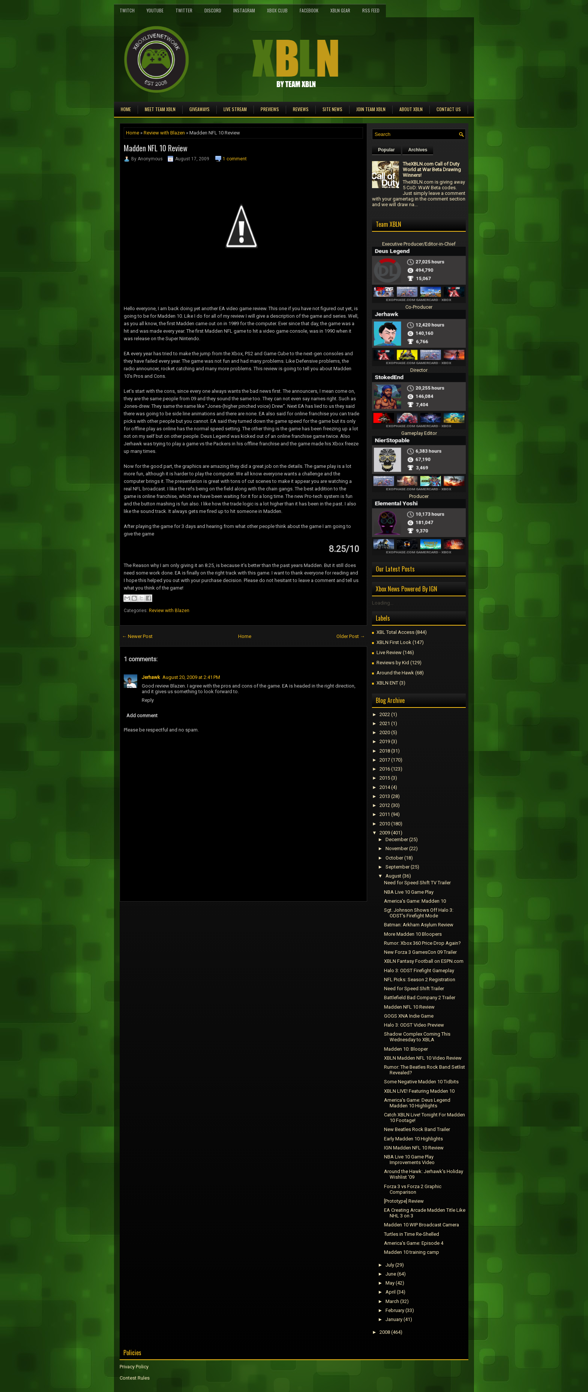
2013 (385, 796)
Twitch (127, 10)
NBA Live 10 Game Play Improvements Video (409, 1159)
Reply (148, 700)
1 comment (235, 158)
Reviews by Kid (392, 662)
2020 (385, 732)
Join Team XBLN (371, 109)
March (392, 1301)
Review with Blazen (164, 133)
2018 (385, 751)
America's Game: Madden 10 (415, 901)
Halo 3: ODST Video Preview (414, 1025)
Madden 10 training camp (411, 1252)
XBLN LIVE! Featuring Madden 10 (419, 1091)
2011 (385, 814)
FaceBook (309, 10)
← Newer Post (137, 636)
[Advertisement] (207, 918)
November (397, 848)
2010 (385, 823)
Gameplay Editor (419, 433)
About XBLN (411, 109)
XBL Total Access (395, 632)
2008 (385, 1332)
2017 (385, 760)
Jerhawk (151, 677)
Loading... (382, 603)
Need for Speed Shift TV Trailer (417, 882)
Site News (332, 109)
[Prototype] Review (404, 1201)
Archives (418, 149)
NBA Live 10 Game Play (409, 892)
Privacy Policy (134, 1366)
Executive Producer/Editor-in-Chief (419, 244)
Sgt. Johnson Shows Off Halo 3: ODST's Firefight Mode (418, 912)
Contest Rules (135, 1378)
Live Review (389, 652)
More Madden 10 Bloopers (413, 934)
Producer (419, 496)
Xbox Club (277, 10)
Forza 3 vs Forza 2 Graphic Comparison (412, 1189)
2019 (385, 741)
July (390, 1265)
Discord (212, 10)
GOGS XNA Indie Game (409, 1016)
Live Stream (235, 109)
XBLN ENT (387, 683)
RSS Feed (371, 10)
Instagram (244, 10)
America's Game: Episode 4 (413, 1243)
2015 (385, 778)
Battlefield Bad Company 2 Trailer (419, 997)
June (391, 1274)
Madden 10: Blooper (406, 1049)
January (394, 1319)
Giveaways (199, 109)
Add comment (142, 715)
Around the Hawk (395, 673)
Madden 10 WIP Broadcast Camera (421, 1225)
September (398, 867)
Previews (270, 109)
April (391, 1292)
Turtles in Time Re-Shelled (411, 1234)
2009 (385, 833)
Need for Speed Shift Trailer (414, 988)
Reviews (301, 109)
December (397, 839)
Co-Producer (418, 307)
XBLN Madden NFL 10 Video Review (423, 1058)
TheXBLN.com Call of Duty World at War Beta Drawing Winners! (432, 169)
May (390, 1283)
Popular (386, 149)
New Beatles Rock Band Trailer (417, 1129)
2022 (385, 714)
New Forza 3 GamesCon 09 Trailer (420, 952)
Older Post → (350, 636)
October (394, 858)
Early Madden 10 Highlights (413, 1139)
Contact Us (448, 109)
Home (126, 109)
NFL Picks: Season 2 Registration (419, 979)
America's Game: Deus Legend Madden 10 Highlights (417, 1102)
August (393, 876)
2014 (385, 787)
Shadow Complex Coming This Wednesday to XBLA (417, 1036)
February (395, 1310)
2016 (385, 769)
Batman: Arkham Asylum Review (418, 924)
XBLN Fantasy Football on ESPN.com (424, 961)
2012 (385, 805)
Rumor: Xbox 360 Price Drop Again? (422, 943)
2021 (385, 723)
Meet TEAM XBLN (160, 109)
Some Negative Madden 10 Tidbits (421, 1081)
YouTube (155, 10)
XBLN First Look (393, 642)
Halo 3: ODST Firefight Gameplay (419, 970)
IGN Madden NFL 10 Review (414, 1148)
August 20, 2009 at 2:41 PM (191, 677)
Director (419, 370)
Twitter (184, 10)
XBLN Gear (340, 10)
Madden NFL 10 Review (156, 148)
